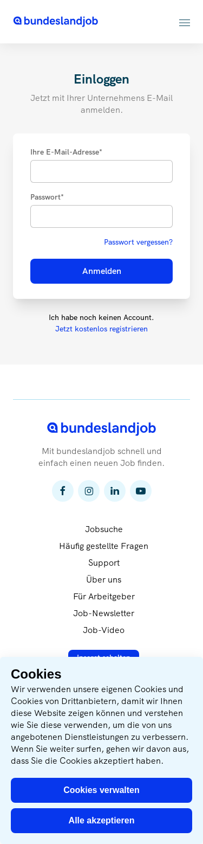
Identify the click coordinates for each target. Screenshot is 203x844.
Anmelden (101, 271)
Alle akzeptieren (102, 820)
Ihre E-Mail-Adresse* (66, 152)
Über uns (103, 579)
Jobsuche (104, 529)
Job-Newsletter (103, 613)
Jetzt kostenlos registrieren (101, 329)
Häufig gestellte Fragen (103, 546)
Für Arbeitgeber (104, 596)
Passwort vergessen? (138, 242)
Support (104, 562)
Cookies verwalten (101, 790)
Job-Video (104, 630)
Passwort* (47, 197)
